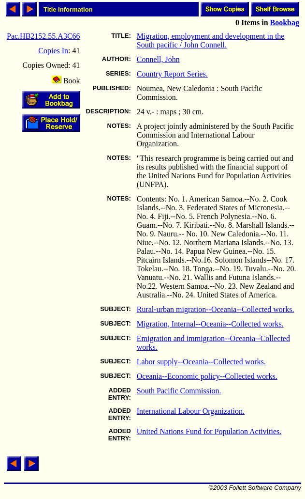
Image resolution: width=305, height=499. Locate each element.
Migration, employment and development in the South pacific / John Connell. (211, 40)
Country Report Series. (172, 74)
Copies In (53, 51)
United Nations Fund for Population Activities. (209, 431)
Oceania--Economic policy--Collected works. (207, 376)
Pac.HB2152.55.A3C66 (43, 36)
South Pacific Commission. (179, 391)
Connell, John (158, 59)
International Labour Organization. (191, 411)
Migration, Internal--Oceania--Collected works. (210, 324)
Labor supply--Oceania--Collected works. (201, 362)
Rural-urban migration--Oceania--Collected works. (215, 309)
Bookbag (284, 22)
